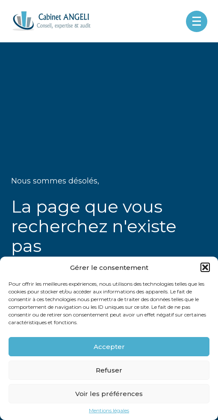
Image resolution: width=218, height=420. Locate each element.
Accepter (109, 347)
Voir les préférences (109, 394)
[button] (205, 267)
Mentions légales (109, 411)
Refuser (109, 370)
